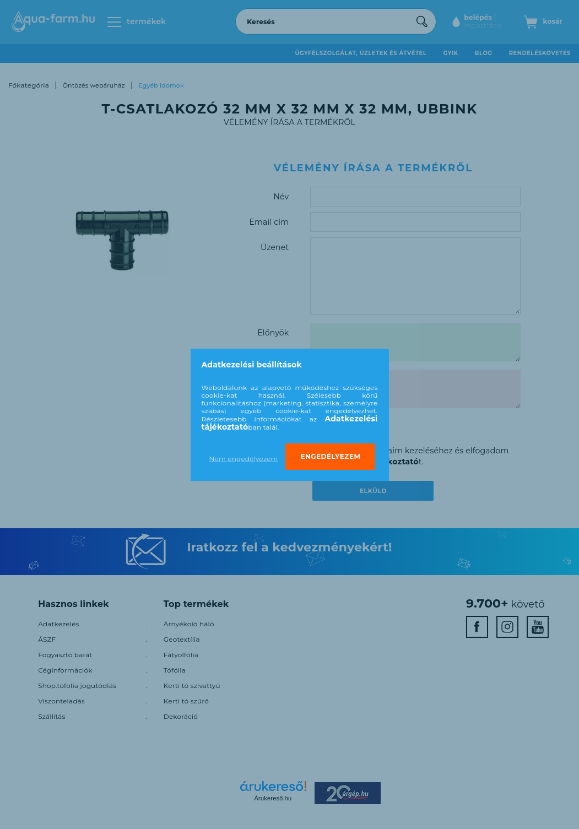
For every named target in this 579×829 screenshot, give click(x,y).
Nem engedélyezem (243, 458)
